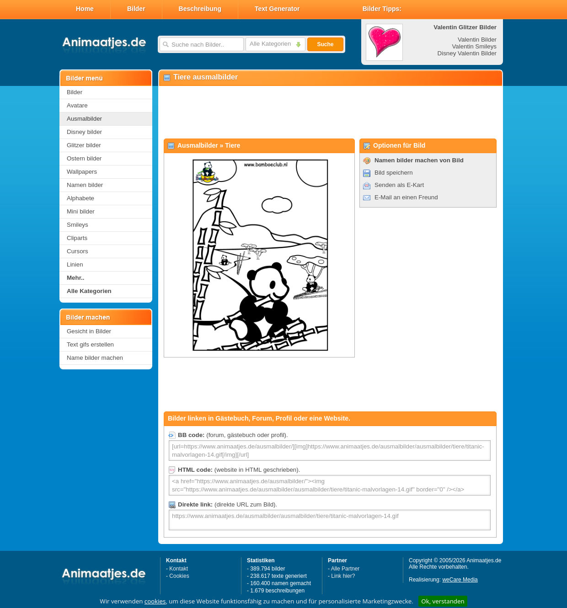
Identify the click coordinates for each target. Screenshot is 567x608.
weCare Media (459, 579)
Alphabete (80, 198)
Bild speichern (393, 172)
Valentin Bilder (477, 39)
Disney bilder (84, 131)
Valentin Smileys (474, 46)
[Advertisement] (330, 112)
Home (85, 8)
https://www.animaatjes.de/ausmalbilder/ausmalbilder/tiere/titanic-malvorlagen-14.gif (330, 520)
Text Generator (277, 8)
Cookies (179, 576)
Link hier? (343, 576)
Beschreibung (200, 8)
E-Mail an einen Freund (406, 197)
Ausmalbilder (84, 118)
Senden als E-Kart (399, 184)
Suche (325, 44)
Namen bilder (85, 184)
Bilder (136, 8)
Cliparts (77, 238)
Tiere (232, 145)
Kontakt (178, 568)
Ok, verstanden (442, 601)
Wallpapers (82, 171)
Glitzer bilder (84, 145)
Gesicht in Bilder (89, 331)
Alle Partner (345, 568)
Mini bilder (81, 211)
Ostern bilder (84, 158)
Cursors (77, 251)
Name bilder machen (95, 357)
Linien (75, 264)
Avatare (77, 105)
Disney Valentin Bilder (467, 53)
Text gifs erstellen (90, 344)
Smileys (77, 224)
